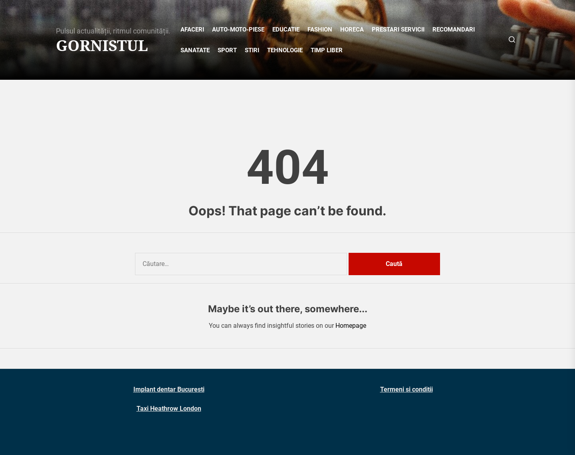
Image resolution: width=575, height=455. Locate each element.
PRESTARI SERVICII (398, 29)
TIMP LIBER (327, 50)
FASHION (319, 29)
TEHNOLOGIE (285, 50)
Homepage (350, 325)
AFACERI (192, 29)
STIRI (252, 50)
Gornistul (102, 45)
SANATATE (195, 50)
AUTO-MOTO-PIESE (238, 29)
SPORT (227, 50)
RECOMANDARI (453, 29)
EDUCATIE (285, 29)
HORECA (352, 29)
